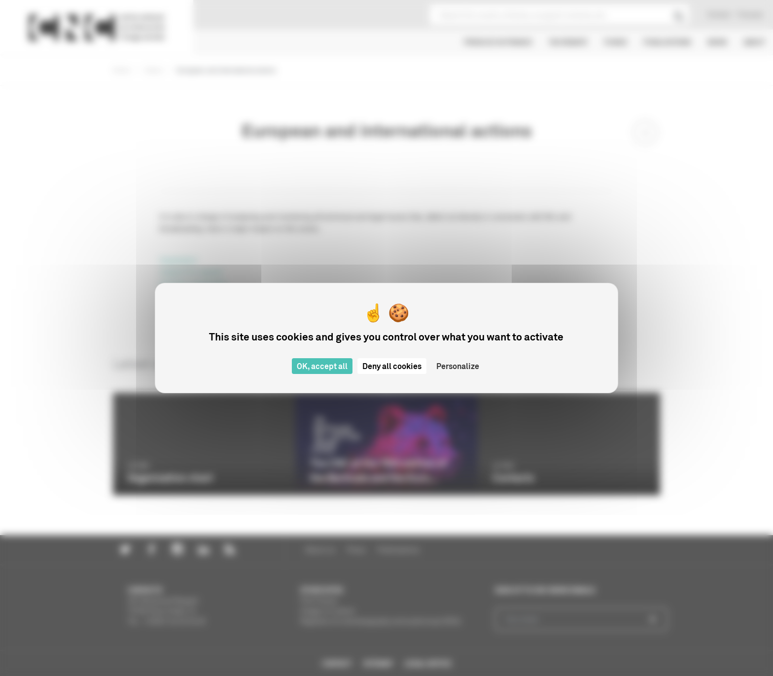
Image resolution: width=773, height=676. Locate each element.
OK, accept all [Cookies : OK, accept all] (322, 366)
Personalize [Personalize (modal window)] (457, 366)
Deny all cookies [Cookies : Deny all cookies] (392, 366)
